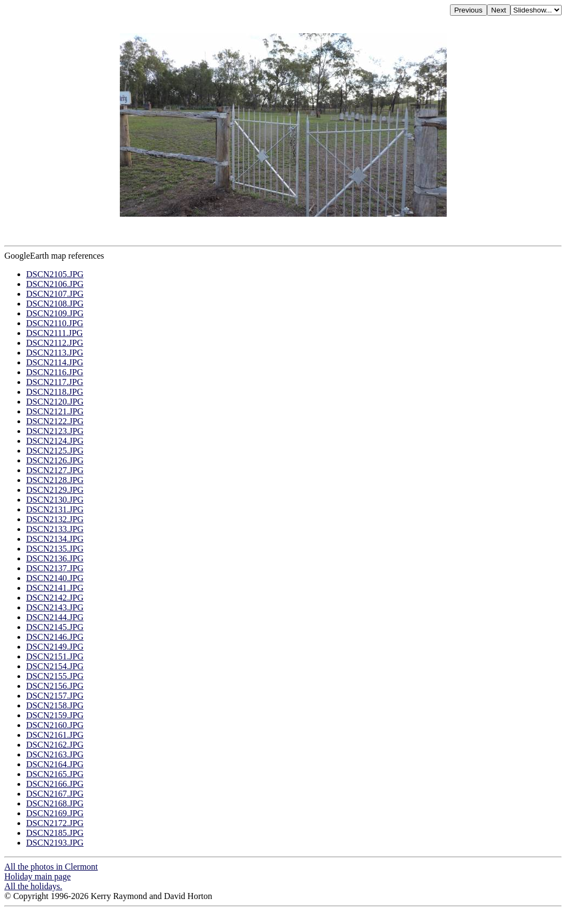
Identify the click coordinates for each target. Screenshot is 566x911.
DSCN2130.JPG (54, 499)
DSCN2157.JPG (54, 695)
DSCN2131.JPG (54, 509)
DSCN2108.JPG (54, 303)
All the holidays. (33, 886)
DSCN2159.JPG (54, 715)
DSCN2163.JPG (54, 754)
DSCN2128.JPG (54, 480)
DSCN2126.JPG (54, 460)
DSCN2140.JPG (54, 578)
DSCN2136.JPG (54, 558)
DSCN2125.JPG (54, 450)
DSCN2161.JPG (54, 734)
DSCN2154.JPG (54, 666)
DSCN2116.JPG (54, 372)
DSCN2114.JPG (54, 362)
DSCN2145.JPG (54, 627)
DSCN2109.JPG (54, 313)
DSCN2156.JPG (54, 685)
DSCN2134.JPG (54, 538)
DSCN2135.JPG (54, 548)
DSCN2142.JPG (54, 597)
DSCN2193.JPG (54, 842)
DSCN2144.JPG (54, 617)
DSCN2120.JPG (54, 401)
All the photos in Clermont (51, 866)
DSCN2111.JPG (54, 333)
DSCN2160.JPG (54, 725)
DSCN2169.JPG (54, 813)
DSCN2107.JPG (54, 293)
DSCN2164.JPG (54, 764)
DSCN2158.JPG (54, 705)
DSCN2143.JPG (54, 607)
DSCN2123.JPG (54, 431)
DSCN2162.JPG (54, 744)
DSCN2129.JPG (54, 489)
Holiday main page (37, 876)
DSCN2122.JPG (54, 421)
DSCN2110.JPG (54, 323)
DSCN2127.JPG (54, 470)
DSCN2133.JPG (54, 529)
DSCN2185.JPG (54, 832)
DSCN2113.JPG (54, 352)
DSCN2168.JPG (54, 803)
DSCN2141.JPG (54, 587)
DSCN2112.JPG (54, 342)
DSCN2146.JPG (54, 636)
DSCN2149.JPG (54, 646)
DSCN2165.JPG (54, 774)
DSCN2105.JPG (54, 274)
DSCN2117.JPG (54, 382)
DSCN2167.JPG (54, 793)
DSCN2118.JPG (54, 391)
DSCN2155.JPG (54, 676)
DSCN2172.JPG (54, 823)
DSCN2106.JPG (54, 284)
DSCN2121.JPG (54, 411)
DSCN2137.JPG (54, 568)
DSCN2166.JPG (54, 783)
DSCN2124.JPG (54, 440)
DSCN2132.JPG (54, 519)
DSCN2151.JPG (54, 656)
